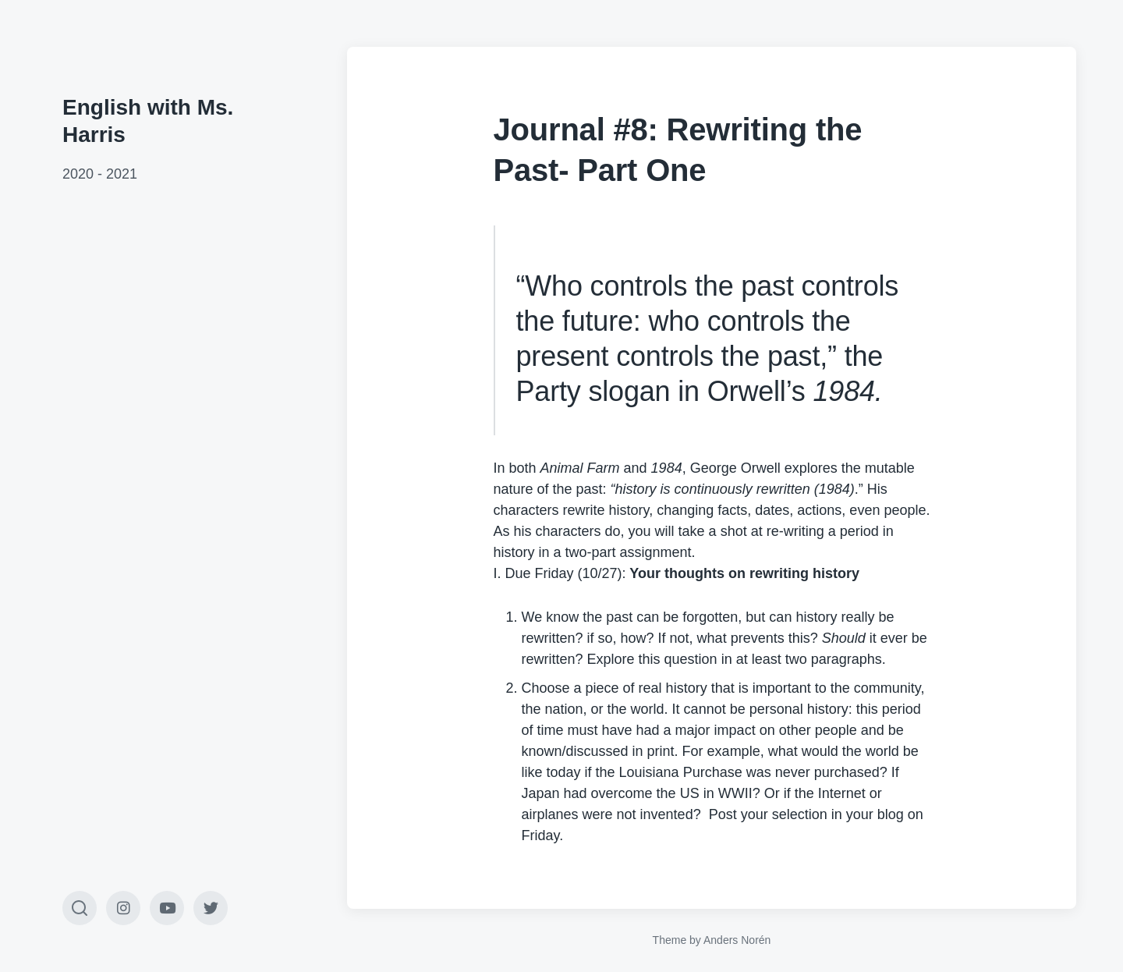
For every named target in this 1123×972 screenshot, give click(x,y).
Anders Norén (737, 940)
